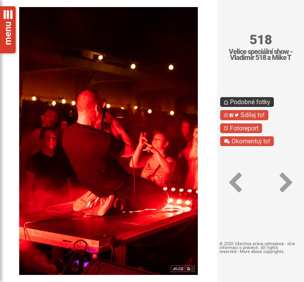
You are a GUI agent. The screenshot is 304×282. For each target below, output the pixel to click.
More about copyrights (262, 251)
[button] (235, 183)
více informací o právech (257, 245)
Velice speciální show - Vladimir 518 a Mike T (261, 54)
